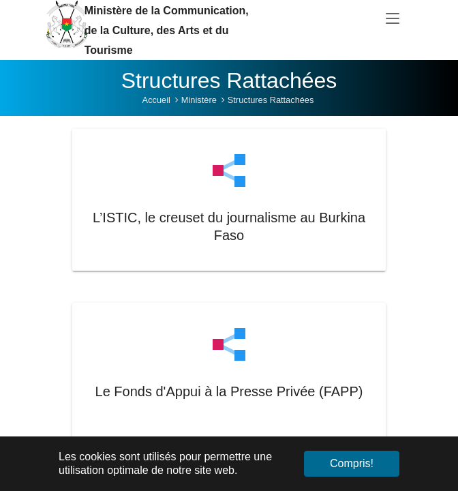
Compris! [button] (351, 463)
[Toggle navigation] (392, 19)
